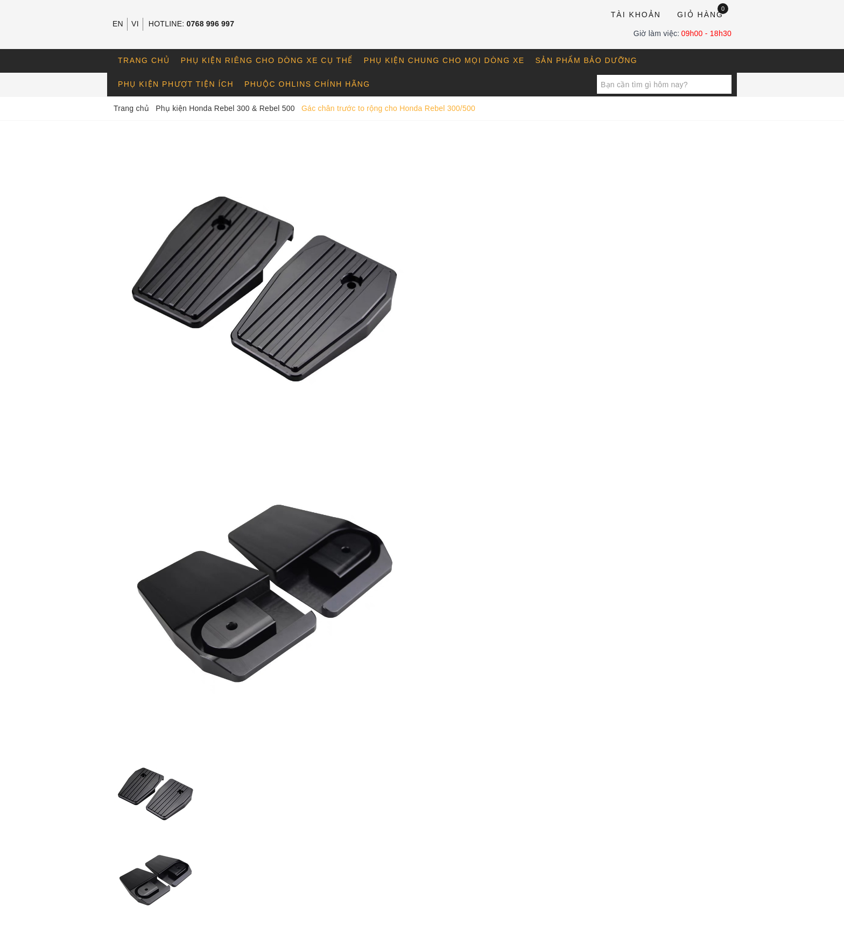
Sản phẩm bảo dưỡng (587, 60)
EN (117, 23)
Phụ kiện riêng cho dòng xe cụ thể (267, 60)
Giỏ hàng (702, 14)
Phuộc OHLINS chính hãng (307, 84)
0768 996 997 (211, 23)
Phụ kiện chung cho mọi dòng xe (444, 60)
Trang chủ (144, 60)
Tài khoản (636, 14)
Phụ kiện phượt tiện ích (176, 84)
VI (135, 23)
